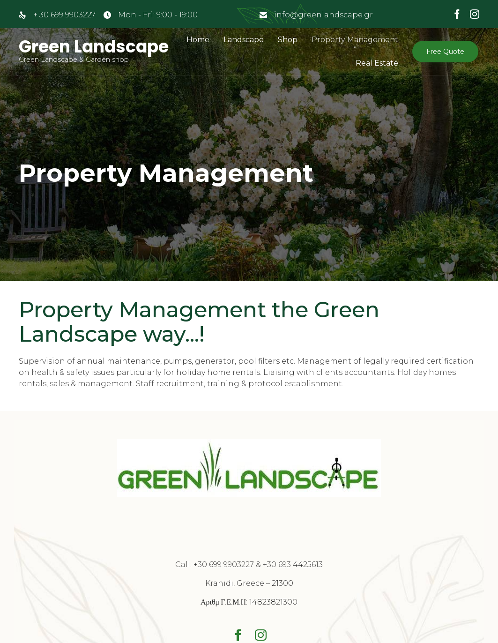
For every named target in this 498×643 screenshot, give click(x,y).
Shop (287, 39)
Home (197, 39)
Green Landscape (94, 47)
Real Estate (377, 63)
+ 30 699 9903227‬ (64, 14)
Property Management (355, 39)
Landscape (243, 39)
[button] (445, 51)
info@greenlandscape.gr (323, 14)
